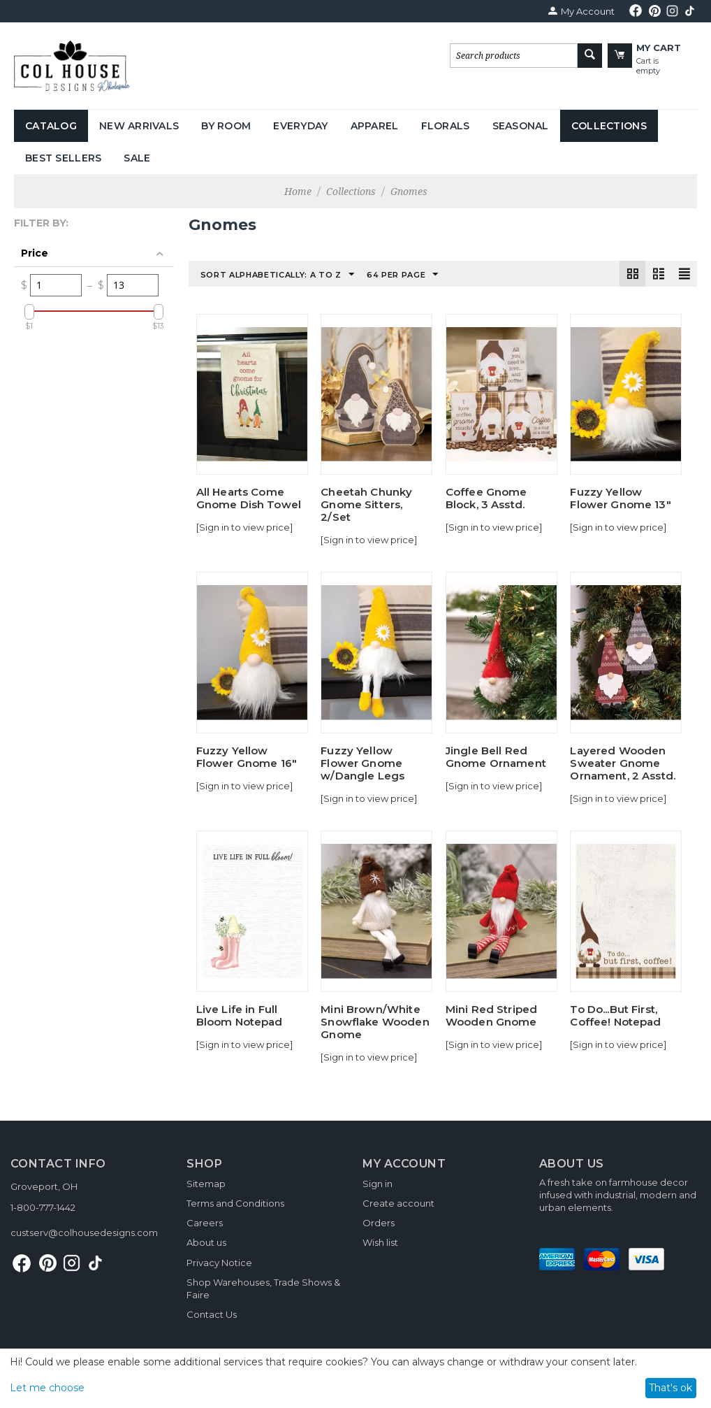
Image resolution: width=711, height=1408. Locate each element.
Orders (378, 1222)
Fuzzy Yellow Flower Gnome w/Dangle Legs (362, 763)
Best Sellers (63, 158)
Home (297, 191)
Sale (137, 158)
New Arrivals (139, 126)
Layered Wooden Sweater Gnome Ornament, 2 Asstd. (622, 763)
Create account (398, 1203)
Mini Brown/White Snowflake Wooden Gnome (375, 1022)
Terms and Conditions (235, 1203)
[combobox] (514, 55)
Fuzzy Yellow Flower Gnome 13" (620, 498)
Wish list (380, 1242)
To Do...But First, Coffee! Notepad (615, 1015)
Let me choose (47, 1387)
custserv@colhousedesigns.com (84, 1232)
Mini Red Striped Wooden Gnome (491, 1015)
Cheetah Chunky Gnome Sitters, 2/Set (366, 505)
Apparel (375, 126)
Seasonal (520, 126)
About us (206, 1242)
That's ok (670, 1387)
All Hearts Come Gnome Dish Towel (248, 498)
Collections (609, 126)
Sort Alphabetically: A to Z (277, 275)
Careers (204, 1222)
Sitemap (206, 1183)
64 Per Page (403, 275)
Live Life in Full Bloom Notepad (239, 1015)
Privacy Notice (219, 1262)
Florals (445, 126)
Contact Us (211, 1314)
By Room (226, 126)
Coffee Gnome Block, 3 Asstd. (486, 498)
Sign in (377, 1183)
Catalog (51, 126)
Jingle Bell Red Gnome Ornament (496, 757)
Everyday (300, 126)
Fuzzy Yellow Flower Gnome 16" (246, 757)
